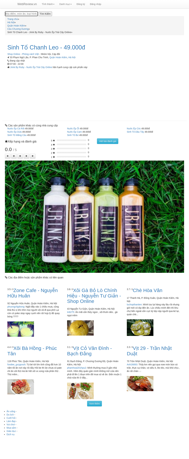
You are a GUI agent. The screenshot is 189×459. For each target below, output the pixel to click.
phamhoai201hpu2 (76, 367)
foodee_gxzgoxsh (16, 364)
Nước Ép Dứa (14, 131)
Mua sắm (11, 427)
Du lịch (10, 414)
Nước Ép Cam (74, 131)
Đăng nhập (95, 4)
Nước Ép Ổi (73, 128)
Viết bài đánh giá (107, 141)
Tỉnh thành (48, 4)
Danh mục (65, 4)
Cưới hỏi (11, 418)
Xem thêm (94, 403)
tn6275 (70, 312)
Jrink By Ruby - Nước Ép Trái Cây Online (31, 67)
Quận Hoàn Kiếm (58, 57)
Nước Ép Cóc (134, 128)
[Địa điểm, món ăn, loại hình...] (21, 14)
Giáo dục (11, 431)
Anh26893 (132, 364)
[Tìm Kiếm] (45, 14)
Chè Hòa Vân (147, 290)
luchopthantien (134, 304)
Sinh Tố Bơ (73, 135)
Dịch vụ (11, 434)
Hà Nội (71, 57)
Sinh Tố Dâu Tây (135, 131)
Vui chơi (11, 424)
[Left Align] (7, 156)
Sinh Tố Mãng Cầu (17, 135)
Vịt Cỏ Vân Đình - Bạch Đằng (89, 350)
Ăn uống (11, 411)
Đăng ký (81, 4)
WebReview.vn (27, 4)
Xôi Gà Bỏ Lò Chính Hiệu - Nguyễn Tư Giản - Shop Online (94, 296)
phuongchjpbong (15, 306)
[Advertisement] (94, 94)
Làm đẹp (11, 421)
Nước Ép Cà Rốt (15, 128)
